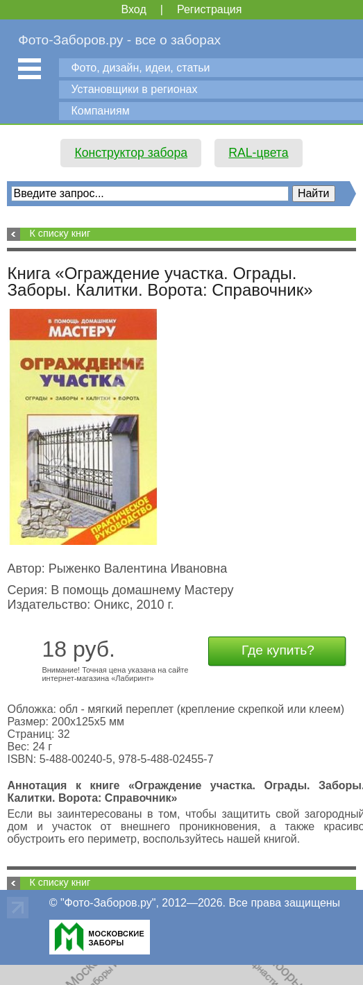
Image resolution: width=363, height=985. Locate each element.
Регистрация (209, 9)
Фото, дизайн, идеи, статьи (140, 68)
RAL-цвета (258, 153)
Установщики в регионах (134, 89)
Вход (133, 9)
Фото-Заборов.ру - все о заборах (119, 40)
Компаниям (100, 111)
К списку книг (59, 233)
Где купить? (278, 650)
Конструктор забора (130, 153)
